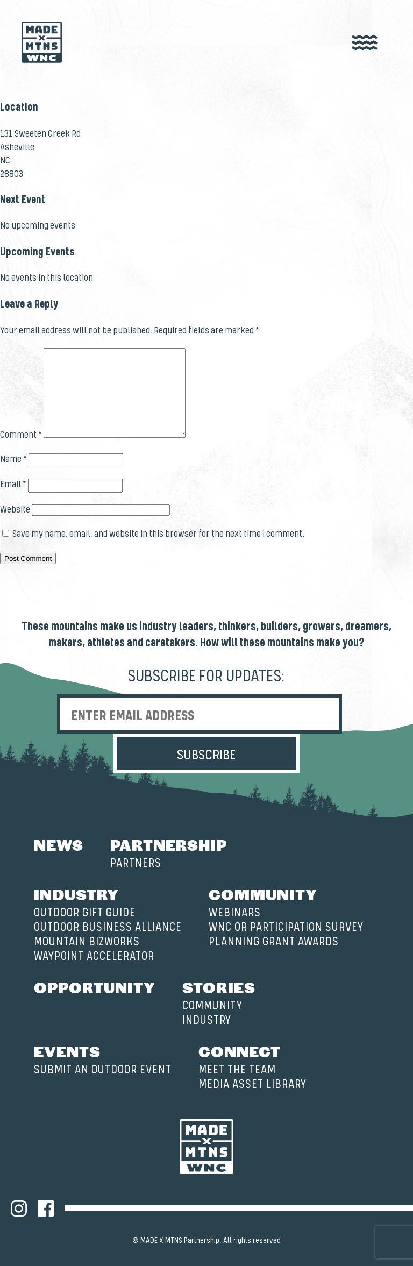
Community (263, 894)
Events (67, 1051)
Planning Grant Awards (274, 942)
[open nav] (364, 43)
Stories (218, 987)
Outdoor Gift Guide (85, 913)
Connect (239, 1051)
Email (13, 484)
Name (13, 459)
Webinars (235, 913)
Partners (135, 863)
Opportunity (94, 987)
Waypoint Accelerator (94, 956)
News (58, 844)
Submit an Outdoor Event (103, 1070)
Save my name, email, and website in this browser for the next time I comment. (158, 534)
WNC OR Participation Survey (286, 927)
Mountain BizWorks (87, 942)
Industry (76, 894)
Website (15, 509)
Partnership (168, 844)
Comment (21, 435)
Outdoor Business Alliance (108, 927)
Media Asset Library (252, 1084)
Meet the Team (237, 1070)
